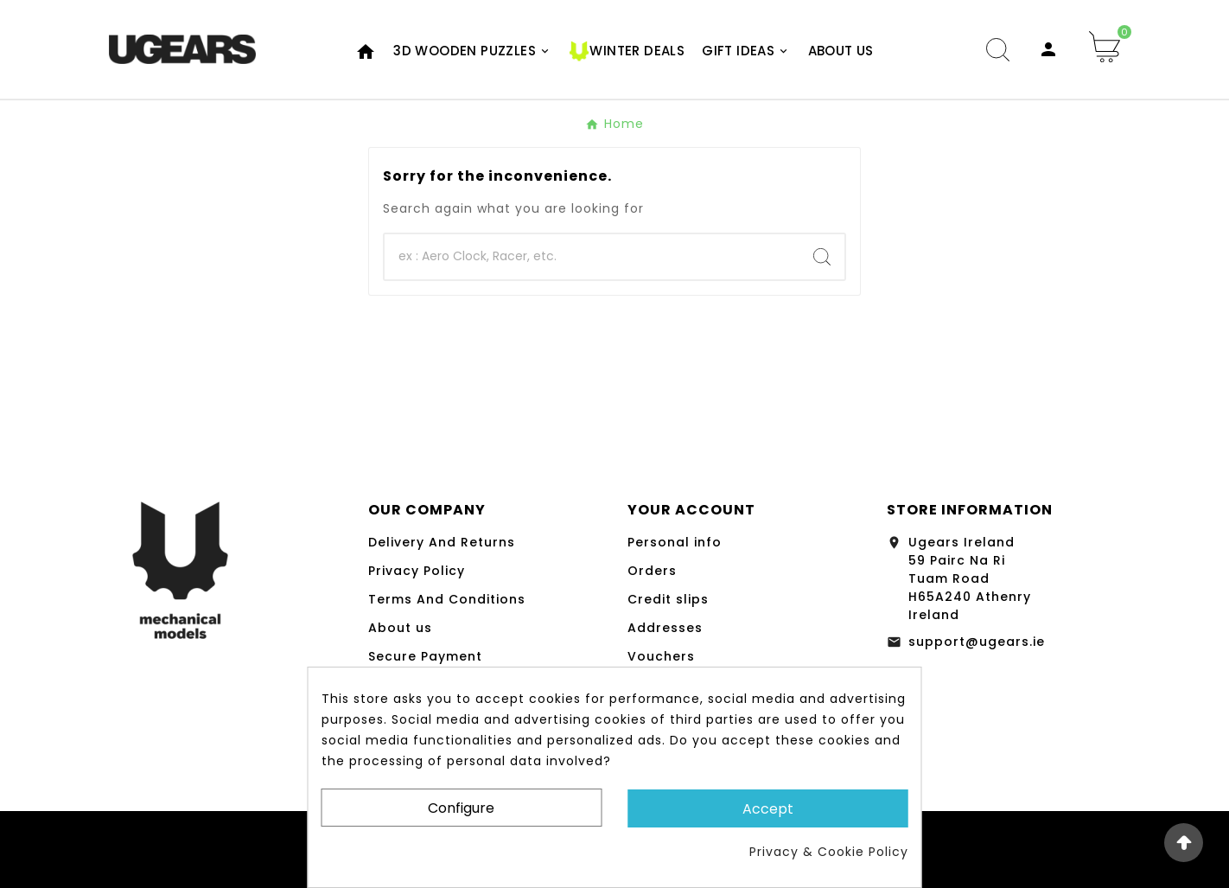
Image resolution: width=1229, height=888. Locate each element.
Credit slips (668, 599)
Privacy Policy (416, 570)
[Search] (592, 256)
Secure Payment (425, 656)
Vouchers (661, 656)
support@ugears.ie (976, 641)
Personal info (674, 542)
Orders (652, 570)
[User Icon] (1048, 49)
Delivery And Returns (441, 542)
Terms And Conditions (446, 599)
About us (400, 627)
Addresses (665, 627)
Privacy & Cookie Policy (828, 851)
